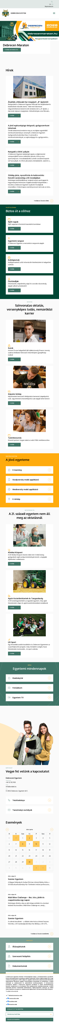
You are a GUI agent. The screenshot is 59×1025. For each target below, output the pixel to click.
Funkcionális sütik (14, 1001)
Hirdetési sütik (13, 1007)
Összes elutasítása (13, 1017)
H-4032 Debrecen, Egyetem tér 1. (17, 791)
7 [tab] (49, 39)
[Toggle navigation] (54, 13)
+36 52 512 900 (11, 782)
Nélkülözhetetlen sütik (15, 998)
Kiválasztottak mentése (15, 1011)
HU (50, 4)
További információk (11, 49)
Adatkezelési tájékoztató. (29, 992)
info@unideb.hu (11, 787)
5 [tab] (45, 39)
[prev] (7, 829)
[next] (51, 829)
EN (52, 4)
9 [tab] (52, 39)
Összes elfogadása (13, 1022)
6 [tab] (47, 39)
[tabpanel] (29, 36)
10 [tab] (54, 39)
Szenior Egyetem (15, 879)
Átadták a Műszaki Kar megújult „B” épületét (28, 102)
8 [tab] (50, 39)
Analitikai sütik (13, 1004)
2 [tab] (40, 39)
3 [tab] (42, 39)
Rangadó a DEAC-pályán (18, 151)
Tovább (11, 115)
